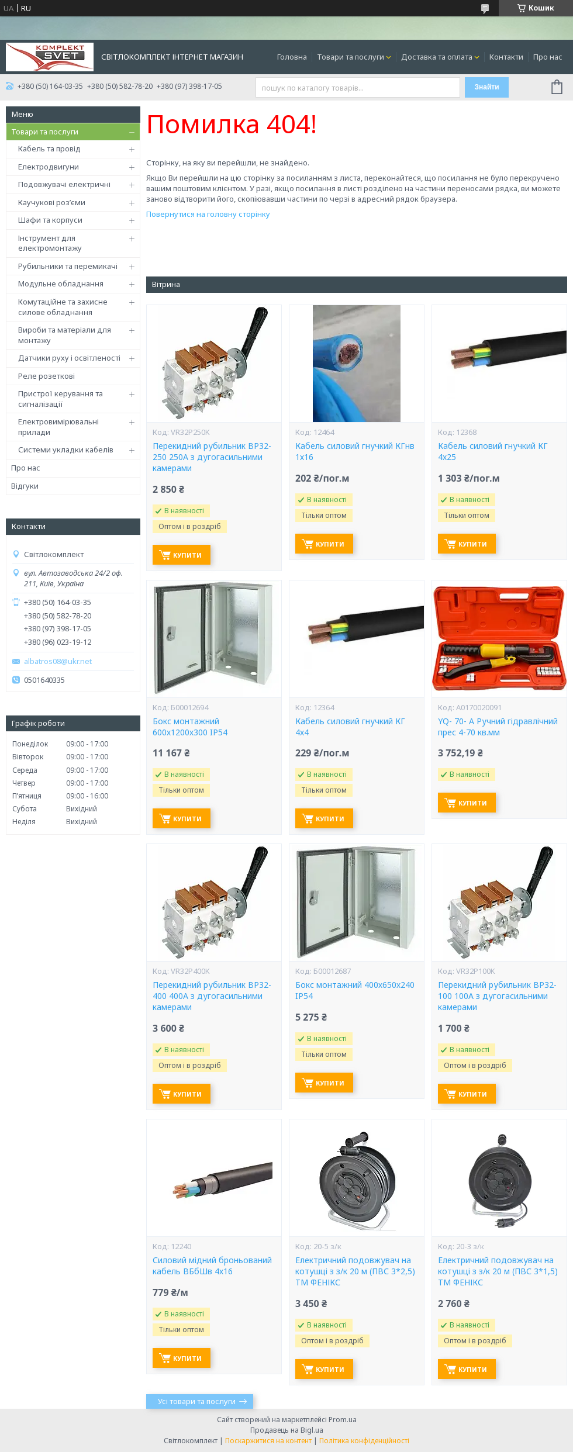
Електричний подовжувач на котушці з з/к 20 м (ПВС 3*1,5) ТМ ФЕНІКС (498, 1271)
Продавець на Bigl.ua (286, 1430)
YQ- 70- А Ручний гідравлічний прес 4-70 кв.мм (498, 727)
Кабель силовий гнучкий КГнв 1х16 (355, 451)
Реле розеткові (46, 376)
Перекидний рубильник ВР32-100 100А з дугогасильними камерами (497, 996)
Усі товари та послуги (197, 1401)
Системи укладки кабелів (65, 449)
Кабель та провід (49, 148)
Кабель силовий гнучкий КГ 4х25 (493, 451)
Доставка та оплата (436, 56)
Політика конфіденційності (364, 1441)
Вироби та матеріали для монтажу (64, 334)
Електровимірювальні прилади (58, 426)
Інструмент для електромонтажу (50, 243)
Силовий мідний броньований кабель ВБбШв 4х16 (212, 1266)
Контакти (506, 56)
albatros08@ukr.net (58, 661)
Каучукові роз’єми (51, 202)
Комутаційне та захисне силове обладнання (63, 306)
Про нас (547, 56)
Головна (292, 56)
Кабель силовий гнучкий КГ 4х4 (350, 727)
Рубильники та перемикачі (68, 266)
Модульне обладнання (60, 283)
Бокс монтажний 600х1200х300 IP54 (190, 727)
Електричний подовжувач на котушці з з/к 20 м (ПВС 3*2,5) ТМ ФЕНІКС (355, 1271)
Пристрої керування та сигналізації (60, 398)
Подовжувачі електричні (64, 184)
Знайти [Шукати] (486, 87)
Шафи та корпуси (50, 220)
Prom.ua (343, 1420)
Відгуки (25, 485)
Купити (187, 555)
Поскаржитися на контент (268, 1441)
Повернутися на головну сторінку (208, 214)
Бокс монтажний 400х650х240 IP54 (355, 990)
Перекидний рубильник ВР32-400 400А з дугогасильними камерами (212, 996)
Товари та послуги (350, 56)
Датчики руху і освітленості (69, 357)
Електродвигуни (48, 166)
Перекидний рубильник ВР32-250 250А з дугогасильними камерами (212, 457)
